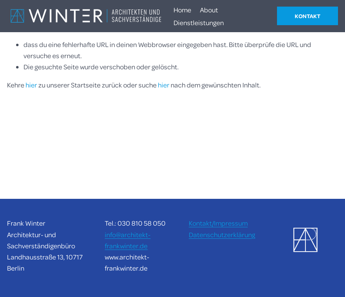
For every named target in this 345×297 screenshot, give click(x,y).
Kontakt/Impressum (218, 223)
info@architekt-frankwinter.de (127, 240)
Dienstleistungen (199, 22)
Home (182, 9)
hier (31, 84)
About (209, 9)
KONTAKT (307, 15)
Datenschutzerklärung (222, 234)
